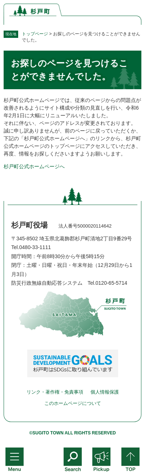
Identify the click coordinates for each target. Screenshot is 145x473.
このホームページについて (72, 403)
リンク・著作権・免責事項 (55, 392)
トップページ (35, 33)
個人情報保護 (104, 392)
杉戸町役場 (29, 225)
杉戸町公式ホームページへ (34, 166)
